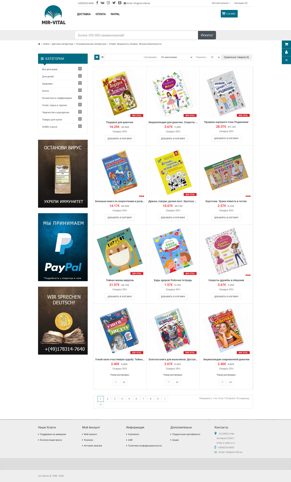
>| (100, 404)
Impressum (133, 434)
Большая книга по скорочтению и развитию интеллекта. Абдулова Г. (120, 201)
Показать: (201, 57)
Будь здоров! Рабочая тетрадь (173, 280)
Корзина (88, 440)
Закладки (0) (240, 3)
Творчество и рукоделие (55, 112)
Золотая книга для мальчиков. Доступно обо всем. (173, 359)
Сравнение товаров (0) (236, 57)
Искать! (207, 35)
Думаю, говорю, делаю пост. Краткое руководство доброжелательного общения (173, 201)
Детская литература (62, 44)
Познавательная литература (91, 44)
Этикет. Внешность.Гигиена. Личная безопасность (135, 44)
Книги (46, 44)
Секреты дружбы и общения (226, 280)
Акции (175, 440)
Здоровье (47, 83)
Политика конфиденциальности (145, 445)
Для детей (48, 76)
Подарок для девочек (119, 122)
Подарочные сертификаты (186, 434)
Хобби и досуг (50, 126)
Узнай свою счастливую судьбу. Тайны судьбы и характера (120, 359)
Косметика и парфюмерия (57, 98)
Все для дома (49, 69)
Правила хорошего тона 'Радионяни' (226, 122)
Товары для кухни (52, 119)
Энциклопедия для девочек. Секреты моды (173, 122)
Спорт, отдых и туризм (54, 105)
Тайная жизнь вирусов (120, 280)
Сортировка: (150, 57)
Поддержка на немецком (53, 434)
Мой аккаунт (90, 434)
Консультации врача (51, 440)
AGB (130, 440)
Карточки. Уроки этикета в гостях (226, 201)
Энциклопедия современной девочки (226, 359)
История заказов (93, 445)
